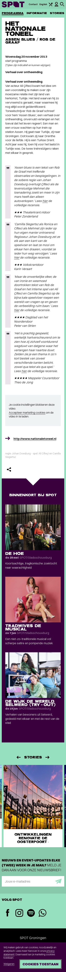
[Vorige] (18, 757)
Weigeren (9, 963)
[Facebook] (7, 913)
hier (45, 201)
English (43, 4)
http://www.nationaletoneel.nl (35, 438)
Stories (57, 13)
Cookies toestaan (40, 964)
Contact (33, 4)
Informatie (37, 13)
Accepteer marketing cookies (27, 412)
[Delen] (9, 469)
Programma (13, 13)
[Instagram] (19, 913)
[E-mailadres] (33, 881)
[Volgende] (47, 757)
